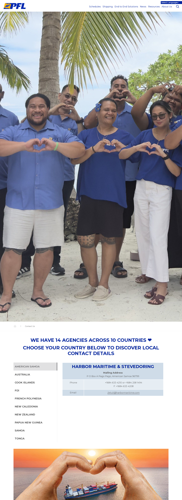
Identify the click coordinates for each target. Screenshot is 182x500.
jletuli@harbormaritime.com (124, 392)
